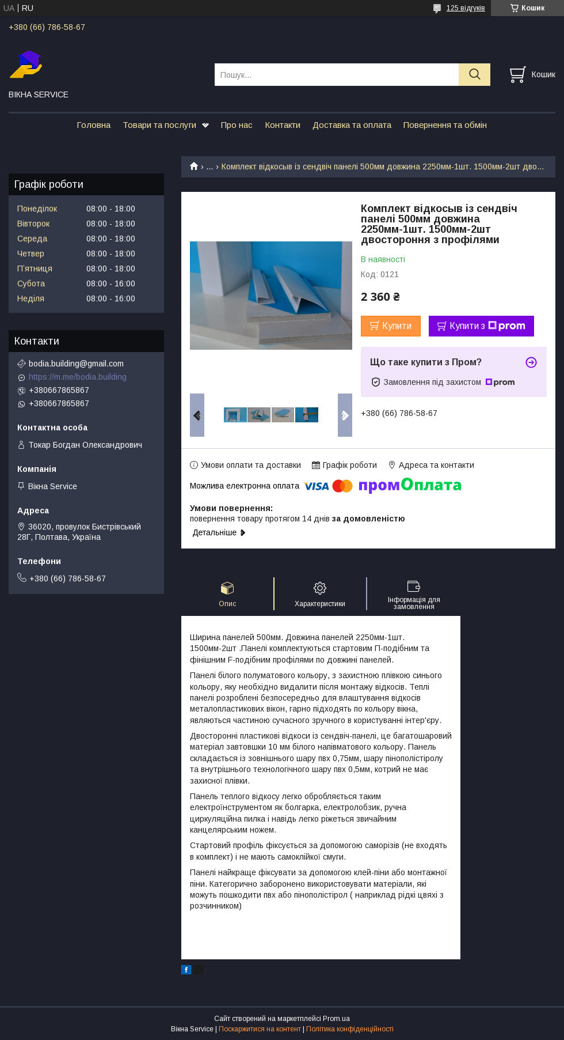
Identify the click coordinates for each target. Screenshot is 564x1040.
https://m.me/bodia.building (78, 376)
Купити (396, 326)
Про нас (237, 125)
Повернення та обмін (445, 125)
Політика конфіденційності (350, 1029)
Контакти (282, 125)
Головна (93, 125)
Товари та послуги (159, 125)
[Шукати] (474, 74)
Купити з (487, 326)
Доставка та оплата (352, 125)
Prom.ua (336, 1019)
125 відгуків (466, 8)
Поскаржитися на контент (260, 1029)
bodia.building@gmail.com (76, 363)
